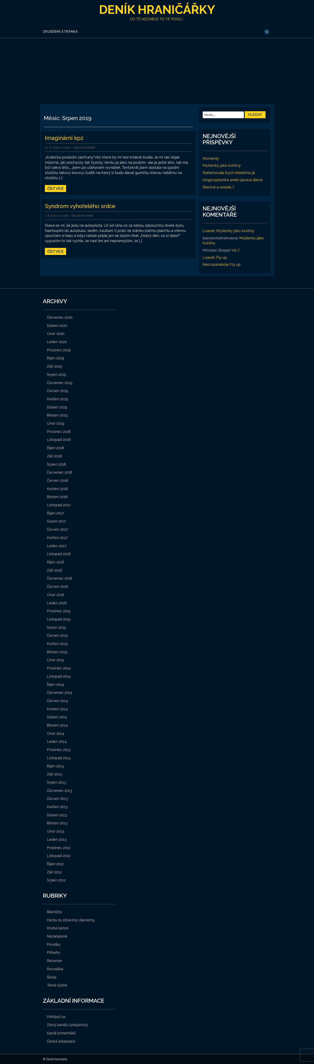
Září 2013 (54, 774)
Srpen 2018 (56, 464)
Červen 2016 (57, 586)
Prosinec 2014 (59, 668)
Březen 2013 (57, 823)
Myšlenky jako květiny (222, 165)
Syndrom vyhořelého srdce (80, 206)
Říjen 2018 (55, 448)
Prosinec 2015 (58, 611)
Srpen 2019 (56, 374)
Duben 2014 (57, 717)
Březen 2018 (57, 496)
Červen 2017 (57, 529)
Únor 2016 (55, 594)
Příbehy (53, 952)
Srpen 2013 (56, 782)
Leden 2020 (57, 342)
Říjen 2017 (55, 513)
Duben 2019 (57, 407)
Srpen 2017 (56, 521)
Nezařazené (57, 936)
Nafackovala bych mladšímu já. (229, 172)
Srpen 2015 (56, 627)
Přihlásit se (56, 1016)
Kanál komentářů (61, 1033)
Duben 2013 (57, 815)
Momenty (211, 158)
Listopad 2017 (58, 505)
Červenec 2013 (59, 790)
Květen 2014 (57, 709)
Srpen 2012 (56, 880)
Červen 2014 (57, 700)
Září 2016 (54, 570)
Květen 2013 (57, 806)
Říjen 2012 (55, 864)
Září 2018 (54, 456)
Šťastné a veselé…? (218, 187)
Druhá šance (57, 928)
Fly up (221, 257)
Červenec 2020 (59, 317)
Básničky (54, 911)
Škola (51, 977)
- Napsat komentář (83, 147)
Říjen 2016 (55, 562)
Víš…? (235, 250)
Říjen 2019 (55, 358)
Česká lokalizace (61, 1041)
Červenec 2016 (59, 578)
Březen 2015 (57, 652)
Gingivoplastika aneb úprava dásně (233, 180)
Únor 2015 (55, 660)
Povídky (53, 944)
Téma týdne (57, 985)
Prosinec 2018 (59, 431)
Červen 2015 (57, 635)
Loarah (66, 147)
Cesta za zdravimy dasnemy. (71, 920)
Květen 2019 (57, 399)
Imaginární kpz (64, 137)
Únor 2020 (55, 333)
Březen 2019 (57, 415)
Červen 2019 (57, 390)
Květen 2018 (57, 488)
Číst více (55, 188)
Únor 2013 (55, 831)
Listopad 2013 (58, 758)
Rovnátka (55, 969)
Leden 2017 (56, 546)
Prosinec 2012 (58, 847)
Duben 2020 (57, 325)
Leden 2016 (57, 603)
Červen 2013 (57, 798)
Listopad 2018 (59, 439)
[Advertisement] (157, 68)
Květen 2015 (57, 643)
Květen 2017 (57, 537)
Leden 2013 (56, 839)
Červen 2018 (57, 480)
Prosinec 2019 (59, 350)
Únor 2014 (55, 733)
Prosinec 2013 (58, 749)
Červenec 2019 (59, 382)
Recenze (54, 960)
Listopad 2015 (58, 619)
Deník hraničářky (157, 10)
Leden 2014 (57, 741)
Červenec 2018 (59, 472)
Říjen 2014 (55, 684)
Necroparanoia (215, 264)
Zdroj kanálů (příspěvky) (67, 1025)
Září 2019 (54, 366)
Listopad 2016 (59, 554)
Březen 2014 (57, 725)
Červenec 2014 (59, 692)
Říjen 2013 (55, 766)
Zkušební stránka (60, 31)
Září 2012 (54, 872)
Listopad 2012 (58, 855)
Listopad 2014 (59, 676)
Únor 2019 (55, 423)
